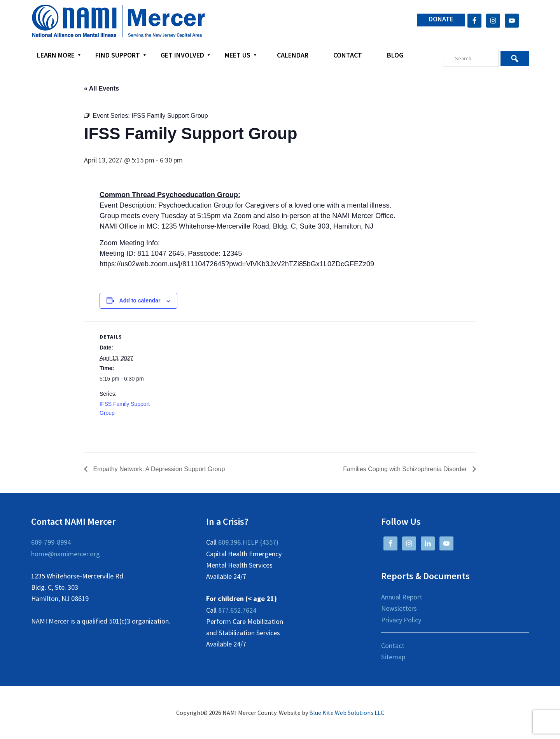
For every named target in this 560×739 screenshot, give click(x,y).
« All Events (101, 88)
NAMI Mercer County (118, 21)
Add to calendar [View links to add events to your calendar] (140, 300)
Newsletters (399, 608)
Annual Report (401, 596)
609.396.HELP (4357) (248, 542)
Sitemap (393, 656)
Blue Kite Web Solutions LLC (346, 712)
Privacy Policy (401, 619)
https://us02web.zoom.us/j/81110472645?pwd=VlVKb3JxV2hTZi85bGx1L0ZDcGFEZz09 (237, 264)
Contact (392, 645)
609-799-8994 (51, 542)
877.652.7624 (237, 610)
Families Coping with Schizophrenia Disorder (406, 469)
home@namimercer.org (65, 553)
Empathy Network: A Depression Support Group (158, 469)
